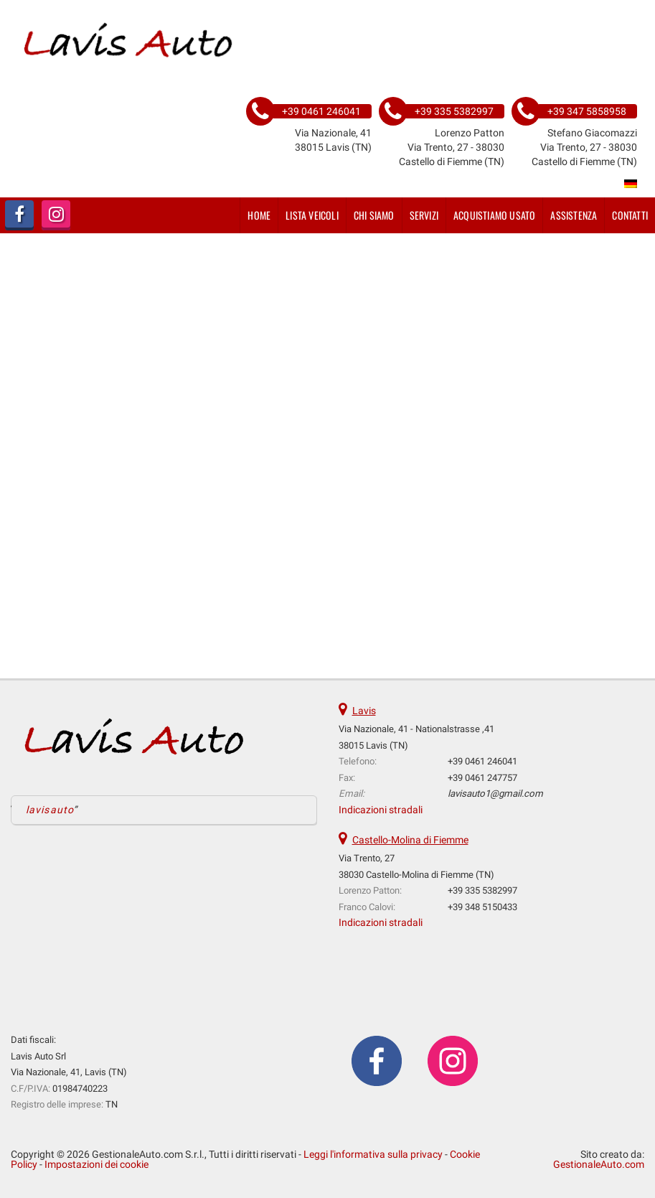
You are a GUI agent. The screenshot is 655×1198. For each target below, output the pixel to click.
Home (259, 215)
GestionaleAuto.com (598, 1164)
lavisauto (50, 809)
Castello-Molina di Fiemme (410, 840)
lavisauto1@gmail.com (495, 793)
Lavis (364, 710)
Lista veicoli (312, 215)
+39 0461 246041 (482, 761)
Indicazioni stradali (381, 809)
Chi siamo (374, 215)
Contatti (630, 215)
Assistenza (573, 215)
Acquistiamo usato (494, 215)
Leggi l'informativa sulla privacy (373, 1154)
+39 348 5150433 (482, 907)
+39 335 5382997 (482, 890)
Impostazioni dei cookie (96, 1164)
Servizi (424, 215)
